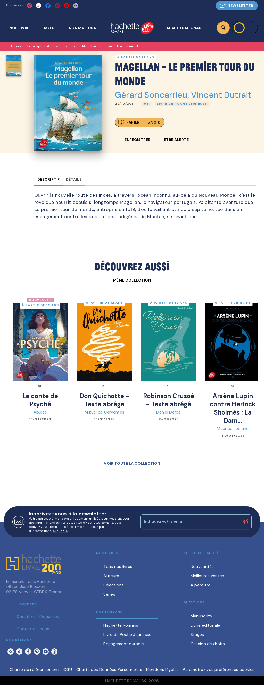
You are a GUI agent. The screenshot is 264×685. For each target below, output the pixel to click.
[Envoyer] (245, 522)
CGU (67, 669)
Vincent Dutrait (221, 95)
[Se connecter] (245, 27)
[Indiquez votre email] (189, 521)
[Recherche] (223, 27)
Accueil (16, 46)
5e (75, 46)
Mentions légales (162, 669)
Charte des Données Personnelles (109, 669)
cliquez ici (60, 531)
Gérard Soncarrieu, (153, 95)
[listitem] (29, 5)
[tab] (23, 28)
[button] (237, 5)
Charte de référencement (34, 669)
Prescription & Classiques (47, 46)
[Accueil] (132, 28)
